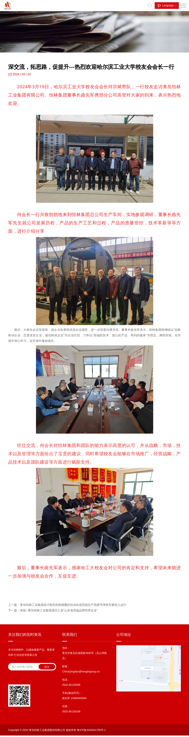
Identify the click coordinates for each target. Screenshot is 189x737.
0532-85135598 (71, 684)
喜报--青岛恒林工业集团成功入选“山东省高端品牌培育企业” (53, 610)
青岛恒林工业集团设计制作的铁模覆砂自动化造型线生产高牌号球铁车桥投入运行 (67, 604)
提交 (46, 666)
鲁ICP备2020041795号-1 (91, 729)
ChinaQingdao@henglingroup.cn (81, 671)
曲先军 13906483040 (74, 698)
